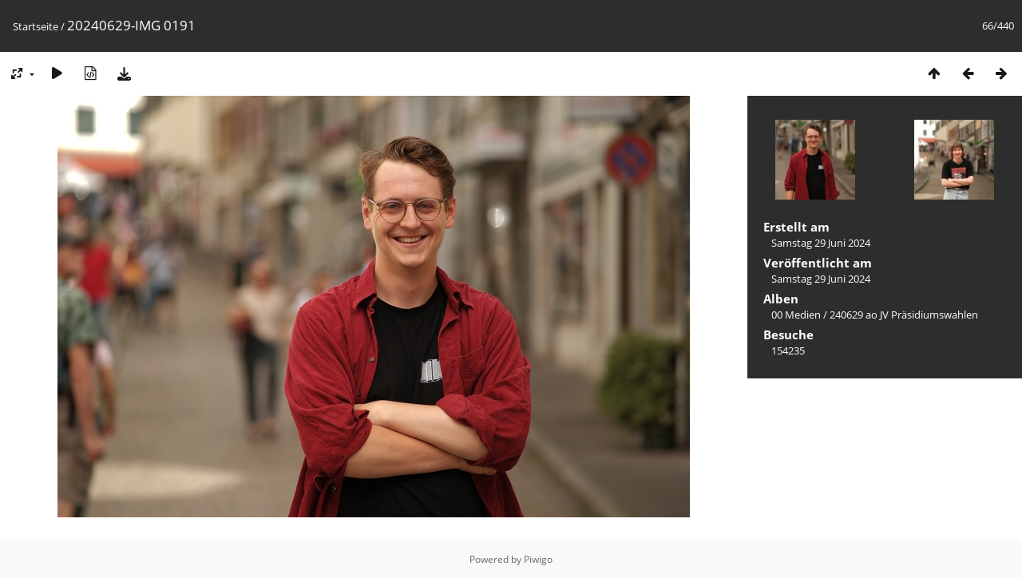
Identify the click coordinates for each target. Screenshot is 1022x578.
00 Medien (796, 314)
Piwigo (538, 559)
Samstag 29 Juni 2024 (820, 243)
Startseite (35, 26)
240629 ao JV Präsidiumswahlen (904, 314)
